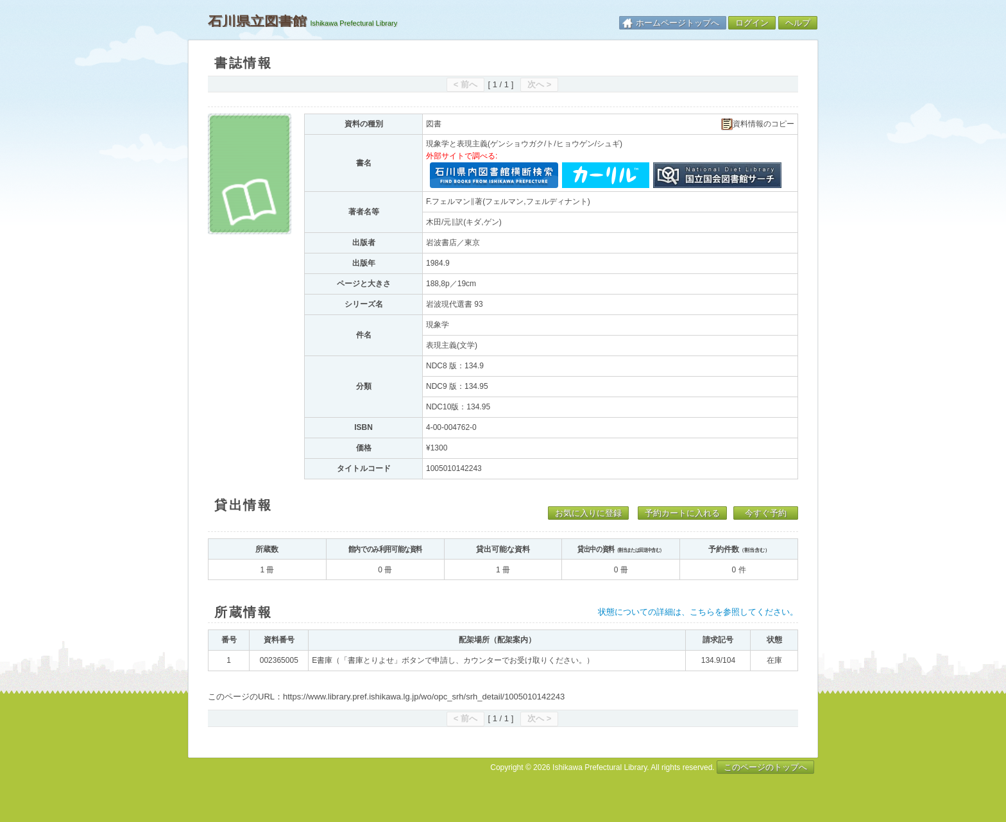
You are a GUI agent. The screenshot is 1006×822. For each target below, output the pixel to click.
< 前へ (465, 84)
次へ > (539, 84)
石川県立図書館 (257, 21)
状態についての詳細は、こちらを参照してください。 (698, 612)
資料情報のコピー (757, 124)
